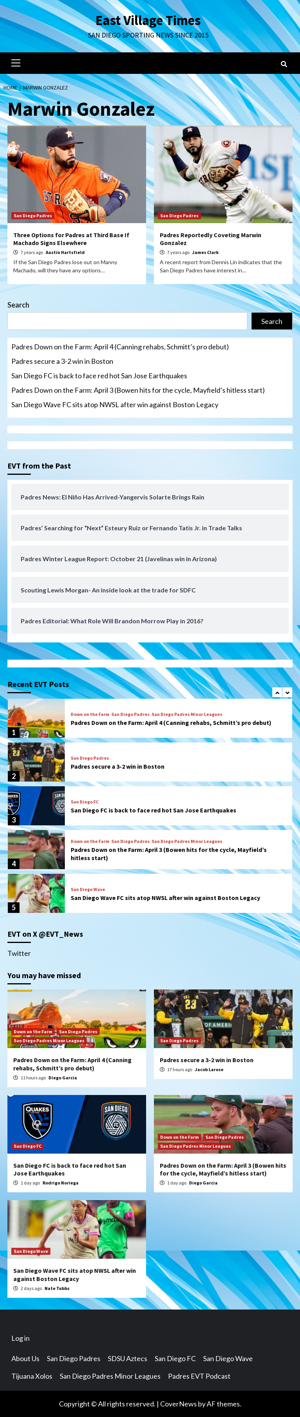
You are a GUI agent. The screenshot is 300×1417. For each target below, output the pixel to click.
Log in (20, 1338)
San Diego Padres (33, 215)
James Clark (205, 252)
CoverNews (178, 1403)
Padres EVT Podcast (199, 1376)
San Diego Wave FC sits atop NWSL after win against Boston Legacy (114, 404)
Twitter (19, 953)
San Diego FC (84, 802)
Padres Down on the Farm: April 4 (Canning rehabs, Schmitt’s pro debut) (120, 346)
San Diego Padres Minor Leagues (187, 714)
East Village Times (148, 20)
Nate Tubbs (57, 1288)
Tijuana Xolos (31, 1376)
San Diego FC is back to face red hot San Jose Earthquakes (99, 375)
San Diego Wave (88, 889)
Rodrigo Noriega (61, 1183)
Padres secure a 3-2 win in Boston (62, 361)
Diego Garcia (62, 1078)
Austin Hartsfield (65, 252)
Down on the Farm (90, 714)
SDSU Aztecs (127, 1358)
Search (18, 305)
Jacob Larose (209, 1069)
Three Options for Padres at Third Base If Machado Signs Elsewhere (71, 239)
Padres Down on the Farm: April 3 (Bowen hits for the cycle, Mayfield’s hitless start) (138, 390)
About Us (25, 1358)
